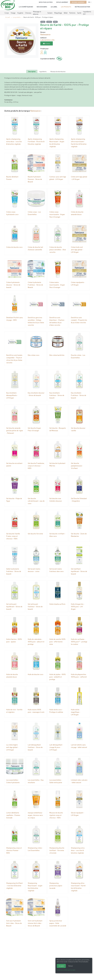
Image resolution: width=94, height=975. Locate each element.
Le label (54, 7)
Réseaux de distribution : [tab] (58, 71)
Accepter (61, 966)
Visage (13, 12)
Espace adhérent (62, 2)
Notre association (82, 7)
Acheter (46, 43)
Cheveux (28, 12)
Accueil (7, 17)
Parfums (72, 12)
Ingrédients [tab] (43, 71)
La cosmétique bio (26, 7)
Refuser (70, 966)
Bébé (65, 12)
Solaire (49, 12)
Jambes (49, 22)
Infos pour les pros (46, 2)
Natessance (35, 110)
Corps (7, 12)
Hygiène (20, 12)
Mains (55, 22)
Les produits (66, 7)
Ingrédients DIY (87, 12)
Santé (79, 12)
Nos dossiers (42, 7)
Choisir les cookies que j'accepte (66, 970)
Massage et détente (37, 12)
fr (89, 2)
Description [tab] (32, 71)
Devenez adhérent (78, 2)
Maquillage (58, 12)
